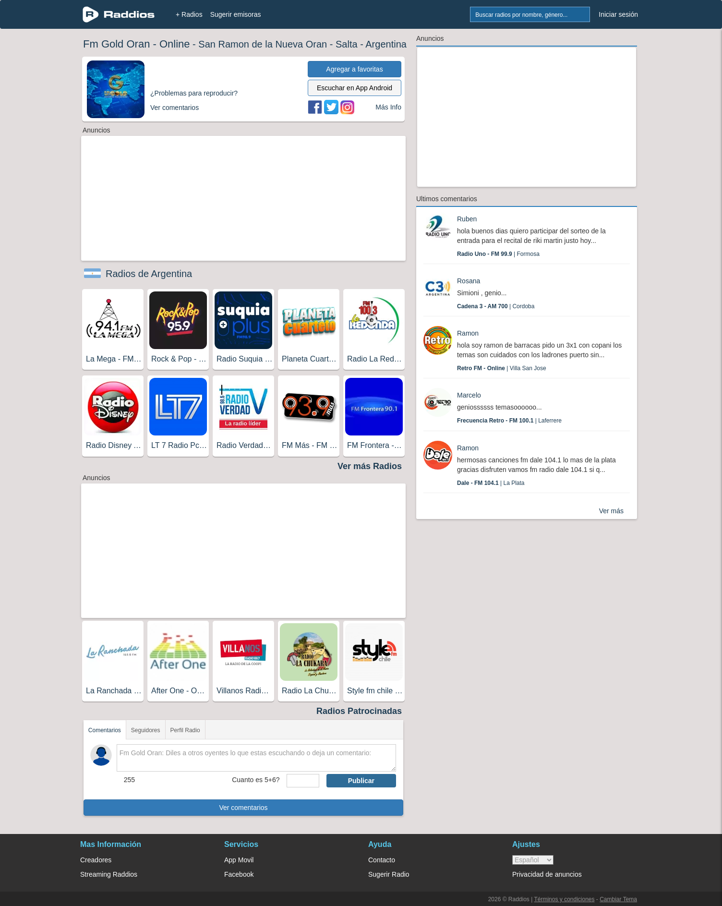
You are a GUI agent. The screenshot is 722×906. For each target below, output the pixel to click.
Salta (347, 44)
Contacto (381, 860)
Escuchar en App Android (354, 88)
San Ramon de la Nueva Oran (262, 44)
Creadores (95, 860)
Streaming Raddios (108, 874)
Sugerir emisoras (235, 14)
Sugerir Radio (388, 874)
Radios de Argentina (149, 273)
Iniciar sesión (618, 14)
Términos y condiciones (564, 899)
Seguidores (145, 730)
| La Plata (491, 483)
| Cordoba (495, 306)
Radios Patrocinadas (359, 711)
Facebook (238, 874)
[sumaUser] (303, 780)
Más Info (388, 107)
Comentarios (104, 730)
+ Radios (189, 14)
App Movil (238, 860)
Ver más (611, 511)
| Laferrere (509, 420)
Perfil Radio (185, 730)
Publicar (361, 781)
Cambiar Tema (618, 899)
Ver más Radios (369, 466)
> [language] (533, 860)
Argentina (386, 44)
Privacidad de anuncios (547, 874)
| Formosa (498, 254)
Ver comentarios (243, 807)
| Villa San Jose (501, 368)
